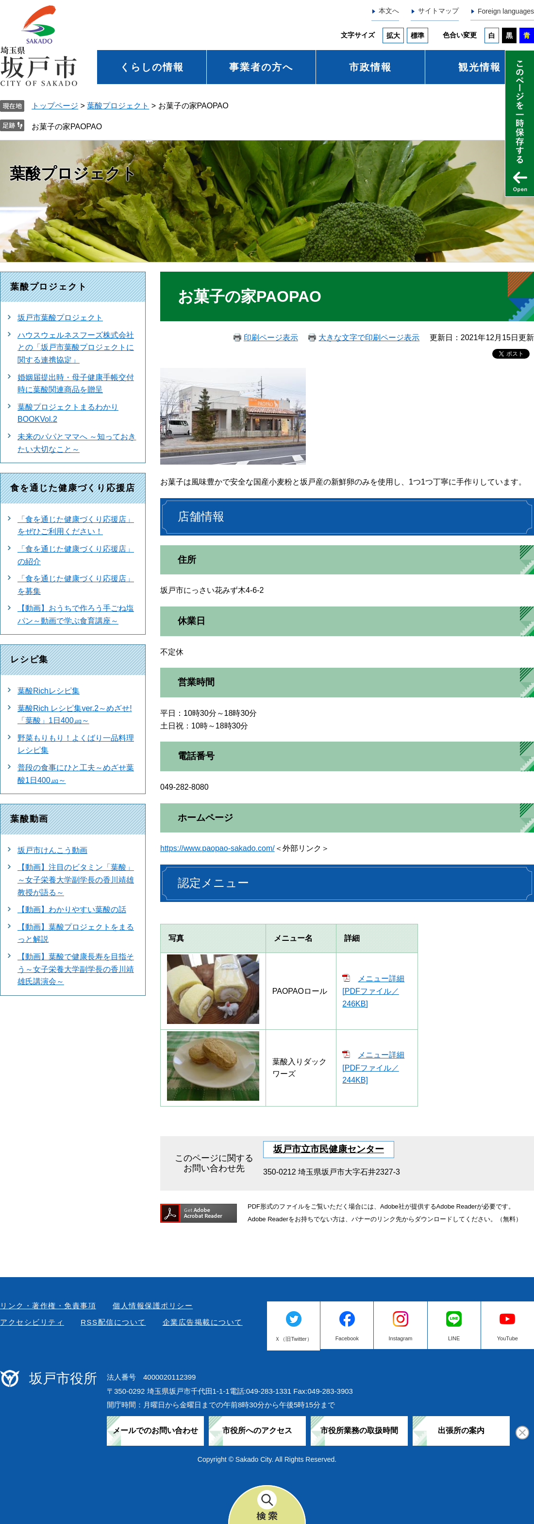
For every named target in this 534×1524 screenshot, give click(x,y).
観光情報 (479, 67)
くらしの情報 (152, 67)
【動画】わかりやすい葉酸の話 (71, 909)
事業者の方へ (261, 67)
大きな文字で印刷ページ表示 (368, 337)
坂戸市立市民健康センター (328, 1149)
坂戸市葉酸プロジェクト (60, 317)
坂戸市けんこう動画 (52, 850)
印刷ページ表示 (271, 337)
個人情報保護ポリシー (153, 1305)
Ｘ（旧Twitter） (293, 1339)
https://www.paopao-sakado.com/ (217, 848)
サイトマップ (438, 11)
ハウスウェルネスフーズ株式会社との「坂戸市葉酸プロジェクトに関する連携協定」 (75, 347)
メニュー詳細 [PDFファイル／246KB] (373, 991)
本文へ (389, 11)
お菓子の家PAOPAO (67, 126)
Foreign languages (506, 11)
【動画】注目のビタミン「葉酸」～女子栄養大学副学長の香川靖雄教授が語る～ (75, 879)
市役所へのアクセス (257, 1430)
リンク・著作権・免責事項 (48, 1305)
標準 (417, 35)
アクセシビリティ (32, 1322)
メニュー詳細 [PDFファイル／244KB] (373, 1067)
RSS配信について (113, 1322)
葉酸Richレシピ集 (48, 691)
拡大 (393, 35)
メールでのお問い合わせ (155, 1430)
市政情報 (370, 67)
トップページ (55, 106)
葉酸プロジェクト (118, 106)
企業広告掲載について (203, 1322)
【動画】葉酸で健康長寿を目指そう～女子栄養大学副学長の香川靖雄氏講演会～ (75, 969)
